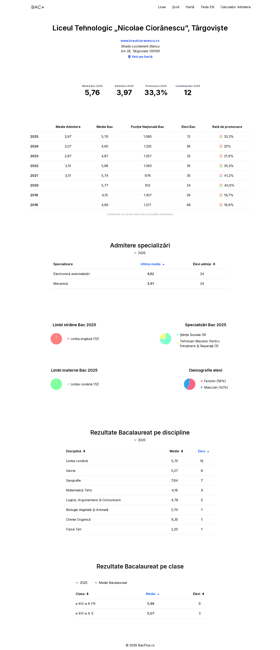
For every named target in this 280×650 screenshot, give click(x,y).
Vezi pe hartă (140, 57)
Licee (162, 7)
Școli (175, 7)
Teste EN (207, 7)
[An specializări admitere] (140, 253)
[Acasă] (38, 7)
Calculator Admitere (236, 7)
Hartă (190, 7)
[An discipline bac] (140, 440)
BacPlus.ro (146, 645)
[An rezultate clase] (82, 582)
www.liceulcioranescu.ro (140, 41)
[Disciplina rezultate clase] (111, 582)
